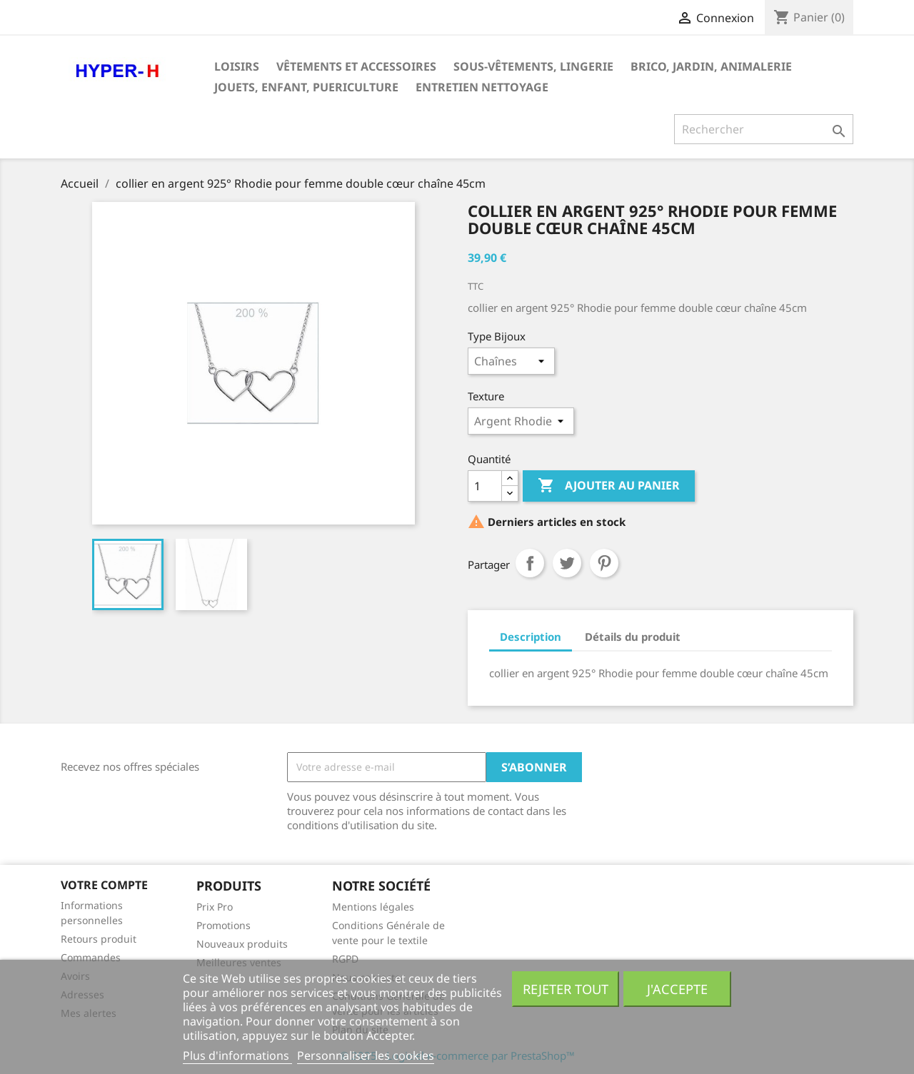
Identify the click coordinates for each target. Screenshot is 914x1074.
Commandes (91, 957)
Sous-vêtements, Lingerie (533, 66)
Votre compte (104, 885)
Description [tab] (530, 636)
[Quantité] (485, 486)
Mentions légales (373, 906)
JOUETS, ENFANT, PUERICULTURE (306, 87)
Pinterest (604, 563)
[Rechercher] (763, 129)
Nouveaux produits (242, 944)
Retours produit (98, 939)
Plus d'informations (237, 1055)
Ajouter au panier (609, 486)
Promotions (223, 925)
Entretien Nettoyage (482, 87)
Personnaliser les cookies (365, 1055)
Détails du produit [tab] (633, 636)
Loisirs (236, 66)
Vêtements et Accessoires (356, 66)
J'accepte (677, 989)
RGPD (345, 959)
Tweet (567, 563)
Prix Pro (214, 906)
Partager (530, 563)
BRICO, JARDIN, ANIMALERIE (711, 66)
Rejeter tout (565, 989)
